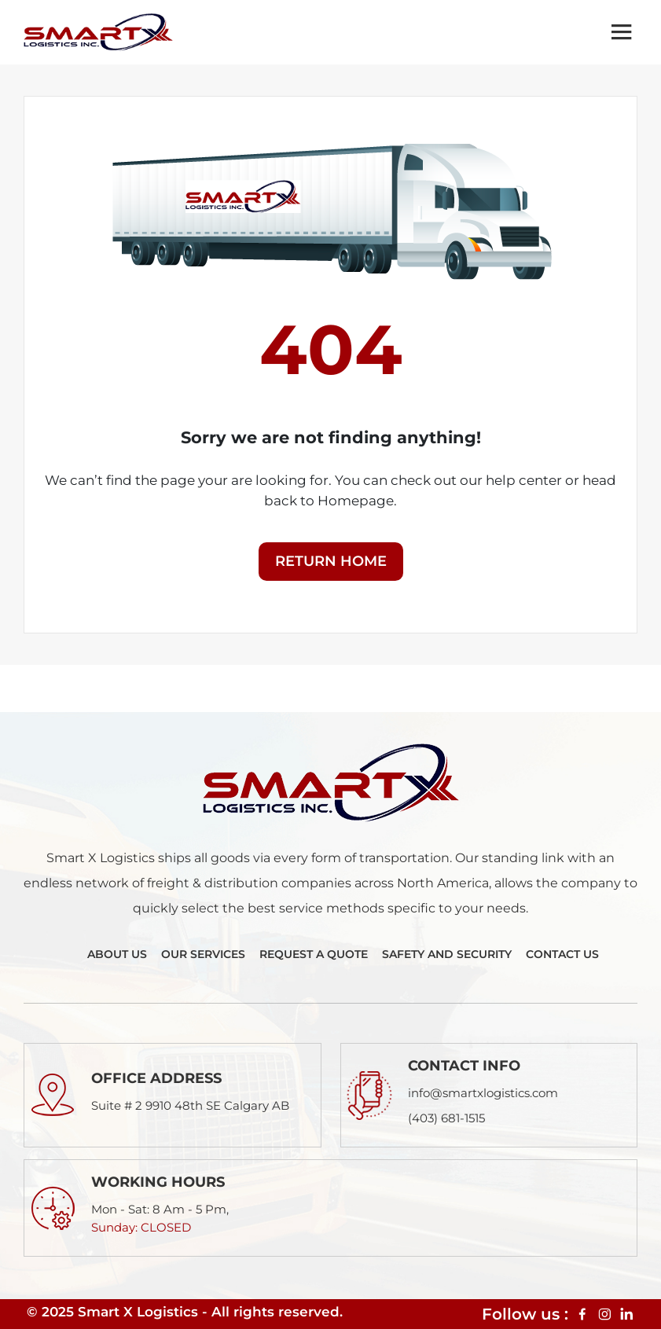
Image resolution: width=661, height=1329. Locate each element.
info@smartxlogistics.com (483, 1092)
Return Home (331, 561)
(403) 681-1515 (446, 1118)
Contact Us (562, 954)
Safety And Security (447, 954)
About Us (117, 954)
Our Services (203, 954)
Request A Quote (313, 954)
